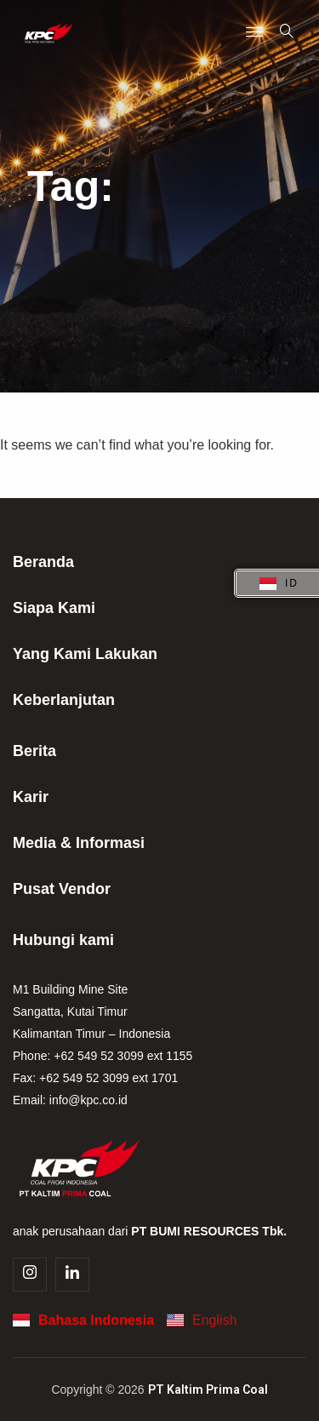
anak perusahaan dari (150, 1231)
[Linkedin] (72, 1275)
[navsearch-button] (286, 32)
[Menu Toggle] (254, 33)
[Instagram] (30, 1275)
